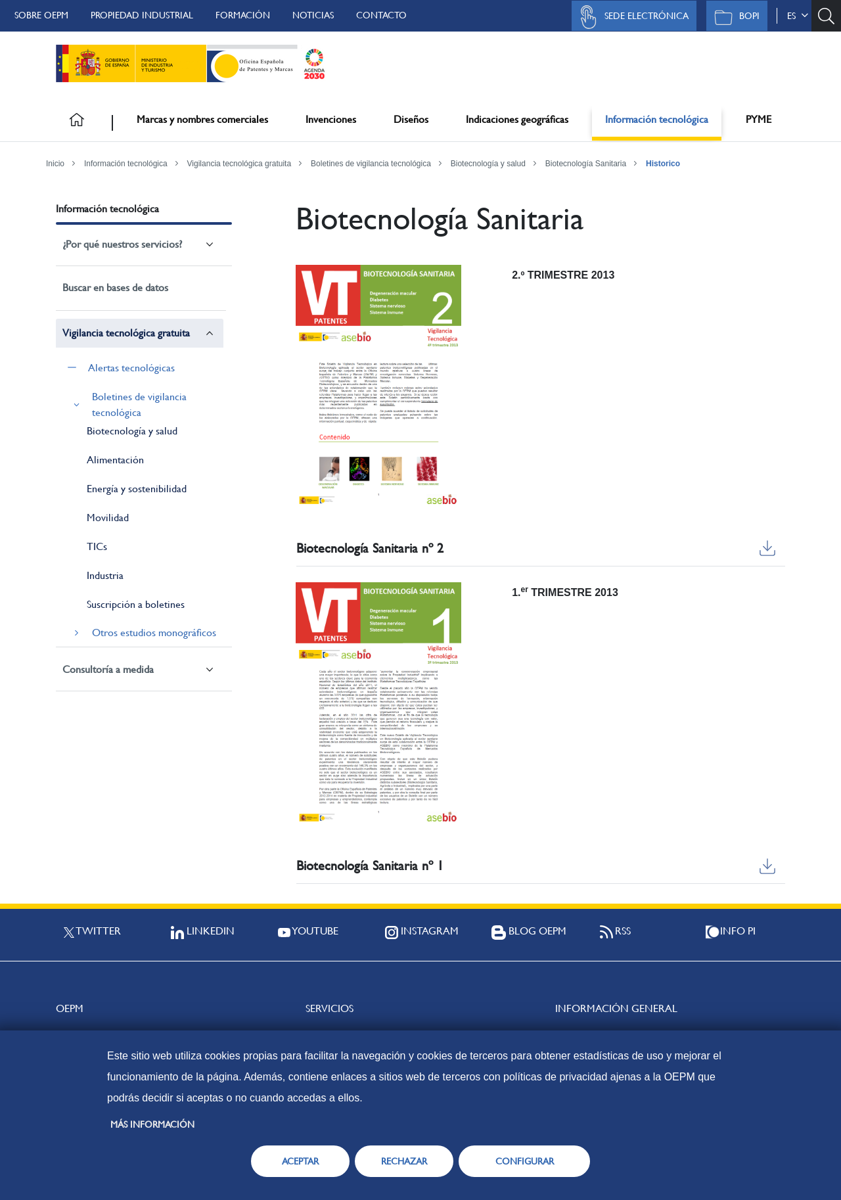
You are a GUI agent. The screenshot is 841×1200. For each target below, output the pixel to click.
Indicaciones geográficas (517, 119)
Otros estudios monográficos (154, 632)
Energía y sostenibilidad (137, 488)
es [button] (797, 16)
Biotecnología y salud (488, 163)
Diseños (411, 119)
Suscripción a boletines (136, 604)
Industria (105, 575)
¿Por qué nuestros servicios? (122, 244)
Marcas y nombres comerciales (202, 119)
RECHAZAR (404, 1161)
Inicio (55, 163)
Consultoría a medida (108, 669)
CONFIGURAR (524, 1161)
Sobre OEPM (41, 15)
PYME (758, 119)
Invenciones (331, 119)
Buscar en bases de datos (115, 287)
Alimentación (115, 459)
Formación (243, 15)
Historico (663, 163)
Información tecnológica (656, 119)
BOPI (734, 17)
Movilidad (108, 517)
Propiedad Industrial (142, 15)
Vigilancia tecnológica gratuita (239, 163)
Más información (152, 1124)
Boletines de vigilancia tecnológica (371, 163)
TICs (97, 546)
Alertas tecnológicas (131, 367)
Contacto (381, 15)
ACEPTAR (300, 1161)
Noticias (313, 15)
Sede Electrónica (631, 17)
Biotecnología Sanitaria (585, 163)
